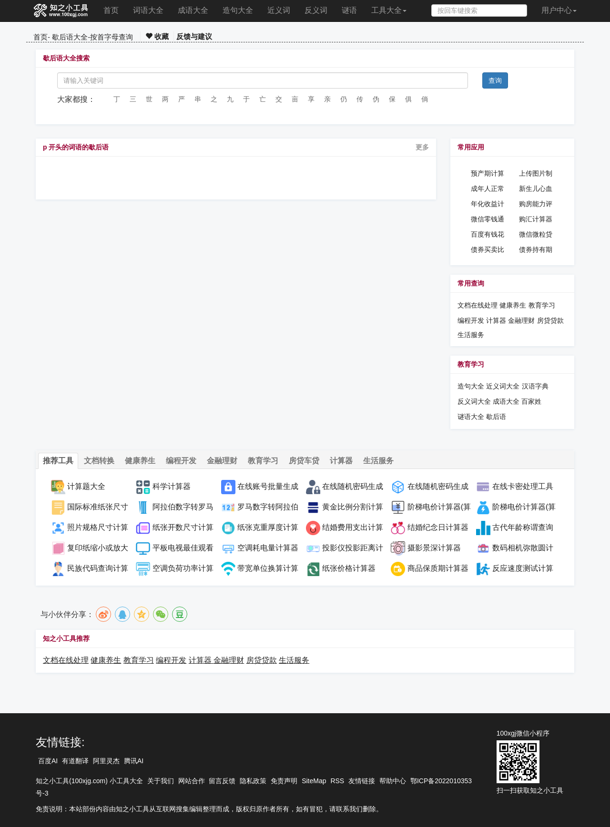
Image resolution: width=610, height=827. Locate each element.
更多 (422, 147)
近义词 (278, 10)
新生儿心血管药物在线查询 (535, 189)
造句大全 (238, 10)
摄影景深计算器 (434, 548)
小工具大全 (126, 781)
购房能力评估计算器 (535, 204)
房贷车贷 (304, 461)
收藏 (157, 36)
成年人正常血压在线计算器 (487, 189)
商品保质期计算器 (437, 568)
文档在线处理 (478, 305)
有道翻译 (75, 761)
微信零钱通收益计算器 (487, 219)
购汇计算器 (535, 219)
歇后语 (496, 416)
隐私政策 (253, 781)
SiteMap (314, 781)
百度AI (48, 761)
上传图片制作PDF (535, 173)
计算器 (497, 320)
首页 (111, 10)
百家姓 (531, 401)
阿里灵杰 (106, 761)
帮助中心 (392, 781)
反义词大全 (474, 401)
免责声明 (284, 781)
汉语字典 (535, 386)
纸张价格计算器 (349, 568)
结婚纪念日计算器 (437, 527)
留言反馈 (222, 781)
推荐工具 (58, 461)
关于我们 (160, 781)
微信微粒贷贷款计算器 (535, 234)
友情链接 (361, 781)
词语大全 (148, 10)
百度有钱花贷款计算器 (487, 234)
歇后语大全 (70, 37)
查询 (495, 80)
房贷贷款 (550, 320)
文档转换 (99, 461)
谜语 (349, 10)
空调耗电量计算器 (267, 548)
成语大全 (193, 10)
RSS (337, 781)
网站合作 (191, 781)
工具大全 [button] (389, 10)
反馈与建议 (194, 36)
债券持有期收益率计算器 (535, 250)
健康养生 (512, 305)
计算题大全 (86, 486)
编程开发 (471, 320)
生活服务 (471, 335)
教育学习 (542, 305)
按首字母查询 (111, 37)
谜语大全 (471, 416)
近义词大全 (502, 386)
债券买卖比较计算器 (487, 250)
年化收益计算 (487, 204)
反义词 (316, 10)
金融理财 (521, 320)
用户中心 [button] (559, 10)
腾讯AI (133, 761)
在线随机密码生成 (437, 486)
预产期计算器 (487, 173)
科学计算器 (171, 486)
